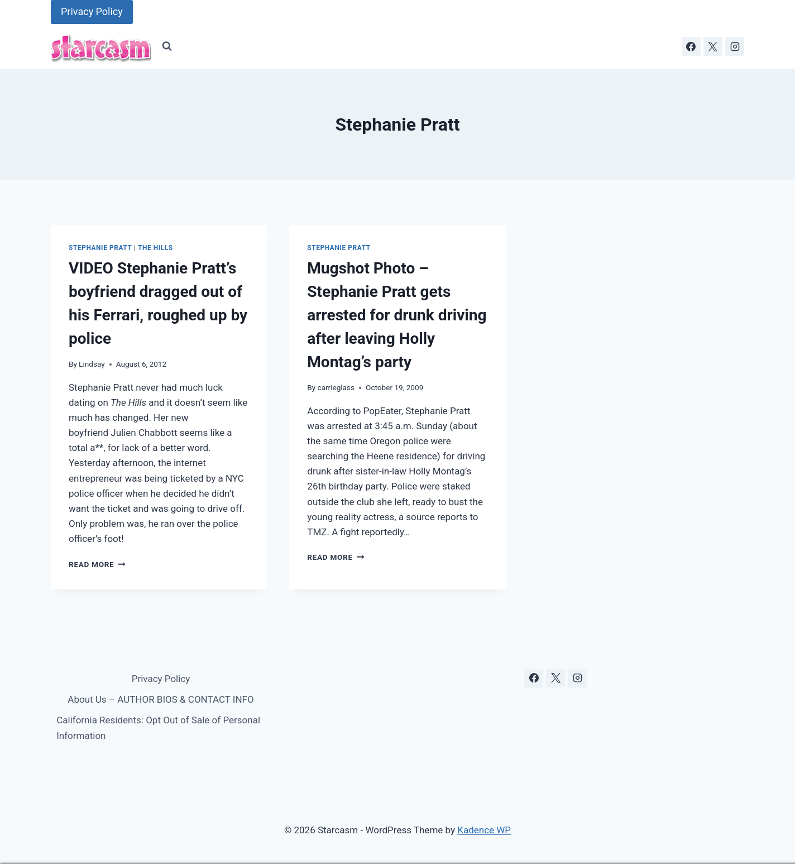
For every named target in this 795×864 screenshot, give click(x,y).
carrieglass (336, 387)
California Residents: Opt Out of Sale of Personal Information (158, 727)
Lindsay (92, 363)
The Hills (155, 248)
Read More (97, 564)
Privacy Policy (92, 11)
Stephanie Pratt (100, 248)
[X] (712, 46)
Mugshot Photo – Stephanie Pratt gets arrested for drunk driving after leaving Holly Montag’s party (396, 315)
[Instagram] (734, 46)
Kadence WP (484, 830)
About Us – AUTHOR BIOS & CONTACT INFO (160, 699)
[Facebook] (691, 46)
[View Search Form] (167, 46)
